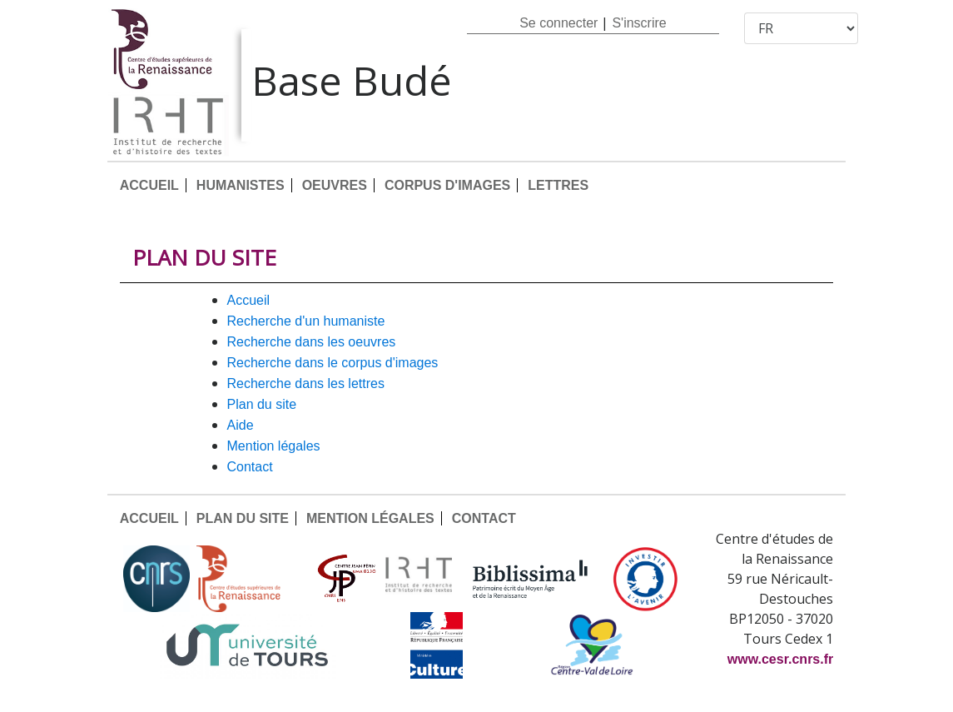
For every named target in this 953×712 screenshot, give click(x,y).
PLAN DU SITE (262, 404)
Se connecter (558, 23)
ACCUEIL (149, 185)
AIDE (240, 425)
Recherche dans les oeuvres (311, 342)
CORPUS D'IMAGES (447, 185)
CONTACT (250, 467)
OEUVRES (334, 185)
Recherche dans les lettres (306, 383)
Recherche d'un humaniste (306, 321)
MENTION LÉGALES (273, 446)
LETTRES (558, 185)
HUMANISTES (240, 185)
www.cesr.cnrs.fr (780, 659)
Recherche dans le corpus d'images (333, 363)
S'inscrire (639, 23)
